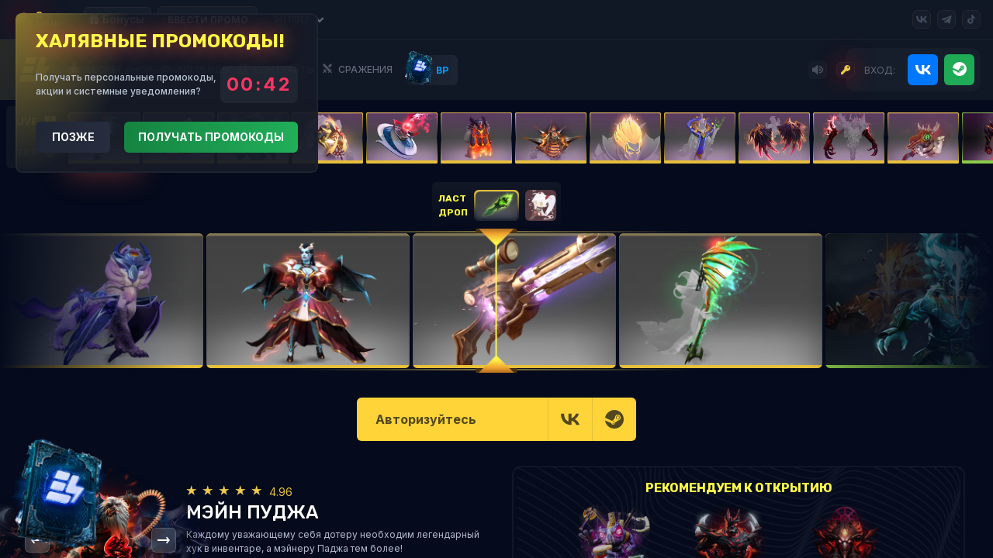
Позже (73, 136)
